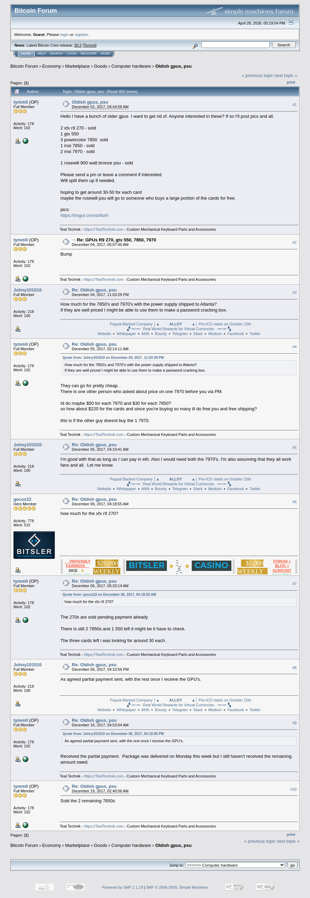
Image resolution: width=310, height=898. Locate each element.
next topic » (286, 75)
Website (104, 334)
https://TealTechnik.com (103, 229)
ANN (145, 334)
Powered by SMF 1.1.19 (122, 887)
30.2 (77, 45)
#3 (294, 292)
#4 (294, 347)
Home (26, 53)
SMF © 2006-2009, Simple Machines (177, 887)
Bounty (161, 334)
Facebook (235, 334)
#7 (294, 584)
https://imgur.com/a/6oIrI (84, 215)
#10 (293, 789)
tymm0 (20, 102)
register (81, 34)
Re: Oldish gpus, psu (94, 290)
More (105, 53)
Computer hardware (131, 66)
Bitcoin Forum (24, 66)
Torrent (90, 45)
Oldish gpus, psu (173, 66)
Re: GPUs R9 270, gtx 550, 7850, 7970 (116, 239)
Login (72, 53)
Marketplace (77, 66)
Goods (100, 66)
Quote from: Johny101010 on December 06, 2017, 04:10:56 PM (113, 734)
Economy (51, 66)
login (64, 34)
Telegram (180, 334)
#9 (294, 723)
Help (42, 53)
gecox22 (22, 499)
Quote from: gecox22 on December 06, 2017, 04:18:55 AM (109, 594)
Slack (198, 334)
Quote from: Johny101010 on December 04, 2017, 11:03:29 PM (113, 358)
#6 (294, 502)
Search (56, 53)
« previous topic (257, 75)
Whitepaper (126, 334)
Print (291, 82)
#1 (294, 105)
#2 (294, 242)
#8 (294, 668)
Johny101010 (27, 290)
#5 (294, 448)
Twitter (254, 334)
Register (89, 53)
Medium (215, 334)
